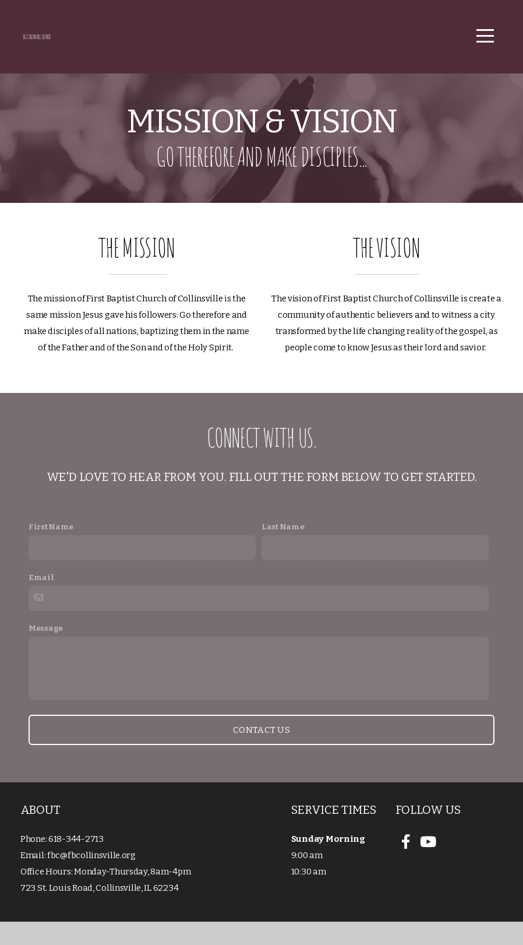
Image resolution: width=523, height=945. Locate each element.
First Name (51, 550)
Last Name (283, 550)
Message (46, 651)
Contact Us (261, 753)
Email (41, 601)
